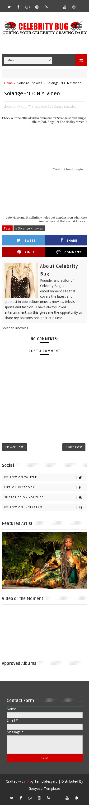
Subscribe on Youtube (45, 497)
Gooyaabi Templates (44, 788)
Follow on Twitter (45, 477)
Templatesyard (45, 781)
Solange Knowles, (64, 106)
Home (8, 83)
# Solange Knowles (29, 228)
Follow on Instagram (45, 507)
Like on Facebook (45, 487)
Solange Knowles (29, 83)
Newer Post (14, 447)
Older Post (74, 447)
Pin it (26, 252)
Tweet (26, 240)
